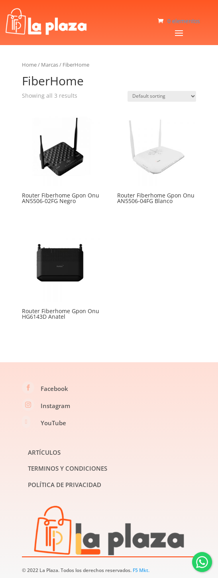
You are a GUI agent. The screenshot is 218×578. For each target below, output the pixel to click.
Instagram (55, 406)
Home (29, 64)
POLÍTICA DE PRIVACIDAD (64, 485)
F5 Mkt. (141, 570)
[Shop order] (162, 96)
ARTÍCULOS (44, 452)
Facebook (54, 389)
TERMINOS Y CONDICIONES (67, 468)
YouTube (53, 423)
